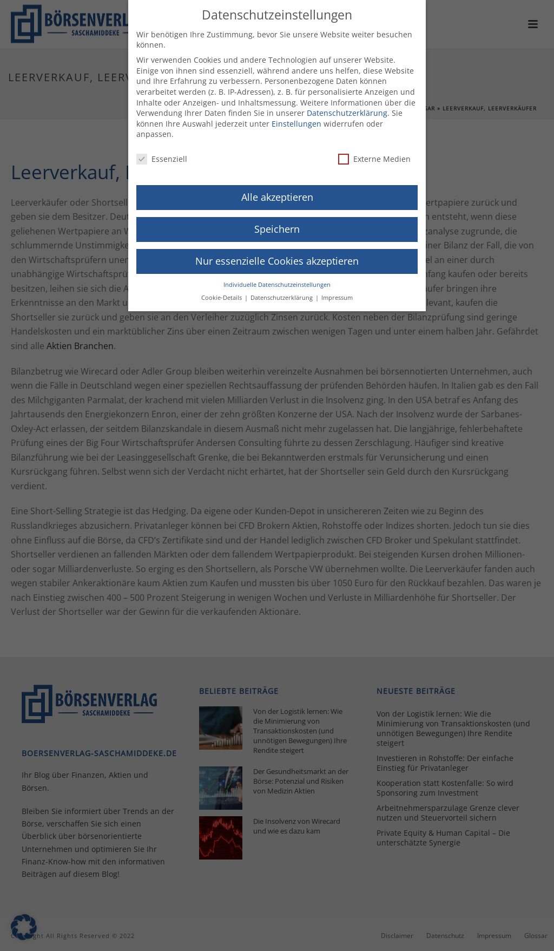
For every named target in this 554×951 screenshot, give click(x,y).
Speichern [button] (277, 225)
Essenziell (161, 155)
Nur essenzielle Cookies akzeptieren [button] (277, 256)
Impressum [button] (337, 294)
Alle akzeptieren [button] (277, 193)
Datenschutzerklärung (347, 109)
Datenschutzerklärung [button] (282, 294)
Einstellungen (296, 119)
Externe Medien (374, 155)
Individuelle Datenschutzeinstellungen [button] (277, 280)
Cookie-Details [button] (222, 294)
